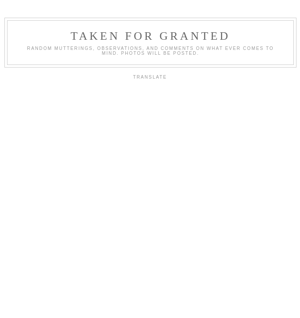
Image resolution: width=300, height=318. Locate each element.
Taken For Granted (150, 36)
